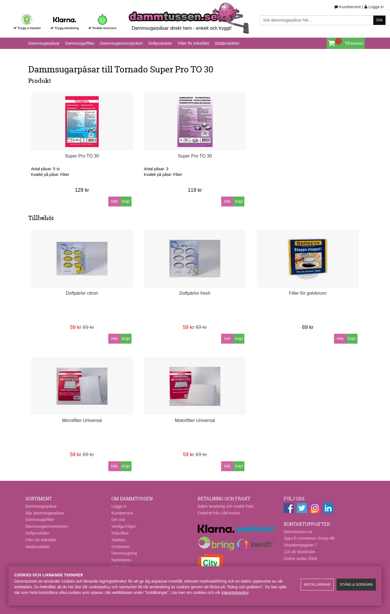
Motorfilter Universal (195, 420)
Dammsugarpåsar (44, 43)
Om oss (118, 519)
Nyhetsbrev (121, 560)
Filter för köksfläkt (193, 43)
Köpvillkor (120, 533)
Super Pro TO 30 (82, 156)
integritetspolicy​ (234, 592)
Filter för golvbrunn (308, 293)
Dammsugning (124, 553)
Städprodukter (227, 43)
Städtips (118, 540)
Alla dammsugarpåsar (44, 513)
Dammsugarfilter (79, 43)
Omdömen (120, 546)
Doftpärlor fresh (194, 293)
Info (114, 201)
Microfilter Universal (82, 420)
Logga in (374, 7)
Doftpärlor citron (82, 293)
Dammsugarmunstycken (121, 43)
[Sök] (323, 20)
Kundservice (347, 7)
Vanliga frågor (123, 526)
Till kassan (354, 43)
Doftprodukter (160, 43)
